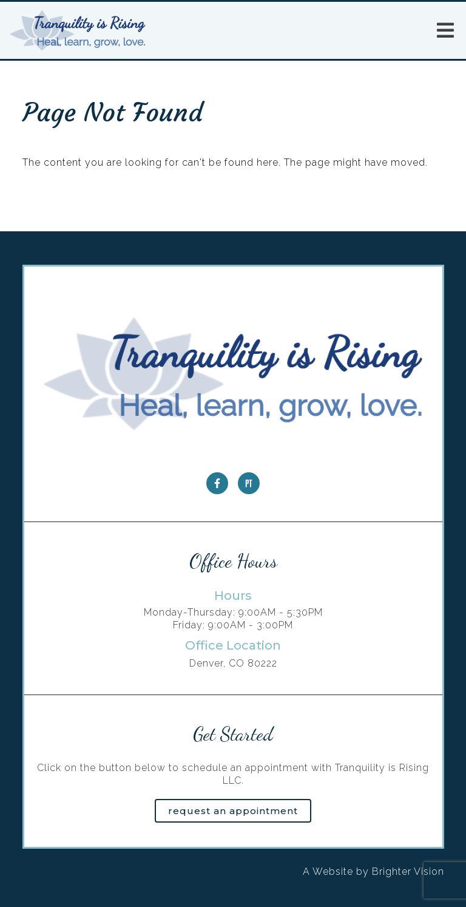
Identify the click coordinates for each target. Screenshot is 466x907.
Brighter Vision (408, 871)
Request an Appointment (233, 811)
